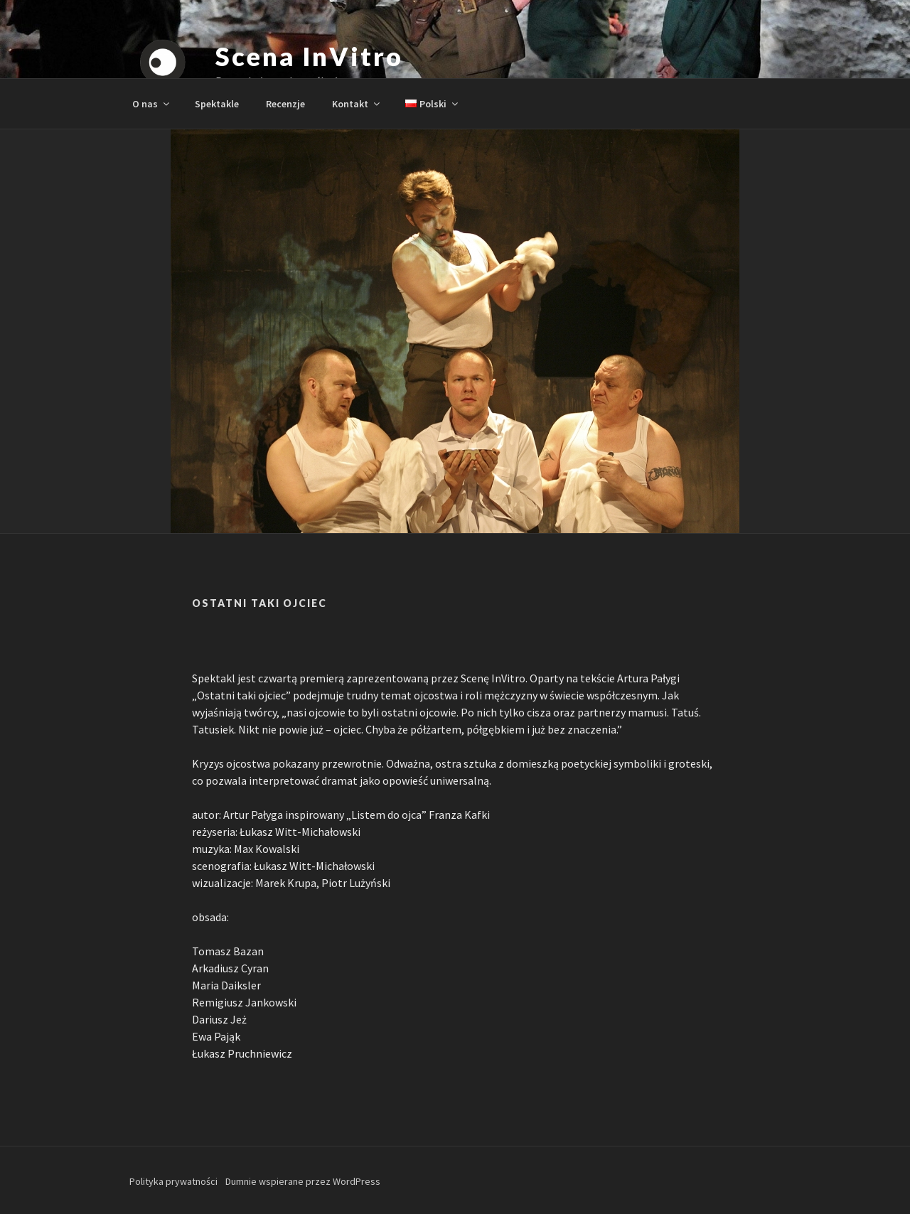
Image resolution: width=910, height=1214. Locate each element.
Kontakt (357, 103)
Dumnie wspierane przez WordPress (302, 1181)
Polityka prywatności (173, 1181)
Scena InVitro (308, 56)
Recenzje (285, 103)
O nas (151, 103)
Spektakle (217, 103)
